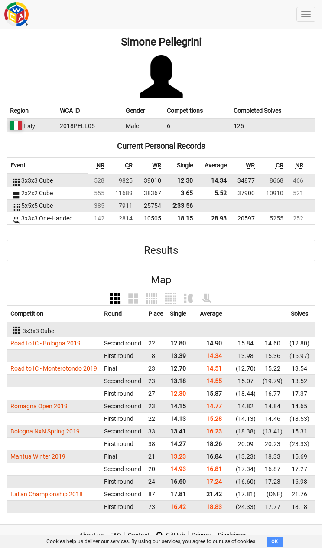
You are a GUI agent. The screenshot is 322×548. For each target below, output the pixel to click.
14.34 (219, 180)
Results (161, 250)
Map (161, 280)
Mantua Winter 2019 (37, 456)
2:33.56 (182, 205)
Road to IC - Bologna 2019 (45, 343)
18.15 (185, 218)
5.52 (221, 193)
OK (274, 542)
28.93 (219, 218)
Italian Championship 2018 (46, 494)
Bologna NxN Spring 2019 (45, 431)
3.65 (187, 193)
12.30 (185, 180)
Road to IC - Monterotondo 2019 (53, 368)
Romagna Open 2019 (39, 406)
